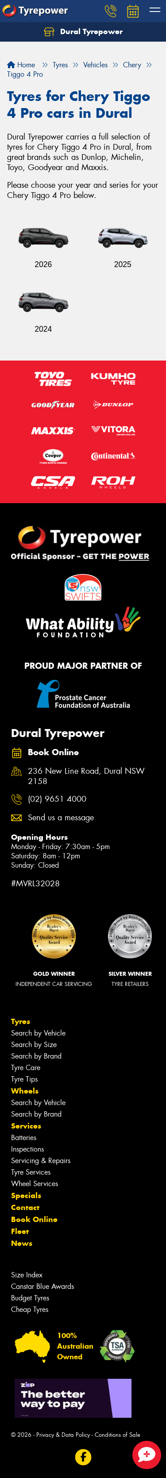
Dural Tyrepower (83, 32)
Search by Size (34, 1044)
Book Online (34, 1219)
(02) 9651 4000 (57, 799)
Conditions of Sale (117, 1435)
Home (21, 65)
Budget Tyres (30, 1298)
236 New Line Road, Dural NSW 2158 (86, 776)
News (21, 1243)
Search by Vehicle (38, 1033)
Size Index (26, 1275)
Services (26, 1126)
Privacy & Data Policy (63, 1435)
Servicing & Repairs (40, 1160)
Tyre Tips (24, 1079)
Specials (26, 1195)
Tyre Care (25, 1067)
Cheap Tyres (29, 1309)
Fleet (20, 1231)
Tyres (20, 1021)
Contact (25, 1207)
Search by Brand (36, 1056)
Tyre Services (30, 1172)
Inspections (27, 1149)
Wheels (25, 1091)
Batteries (23, 1137)
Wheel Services (34, 1183)
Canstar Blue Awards (42, 1286)
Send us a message (61, 818)
